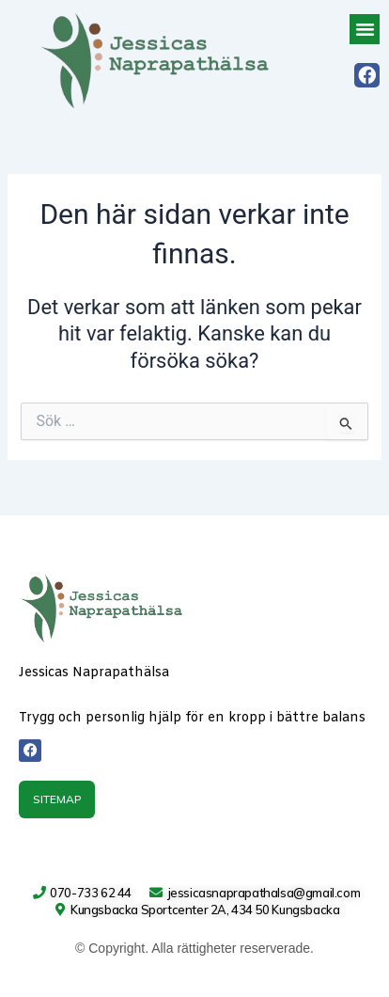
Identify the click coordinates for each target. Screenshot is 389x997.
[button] (365, 29)
